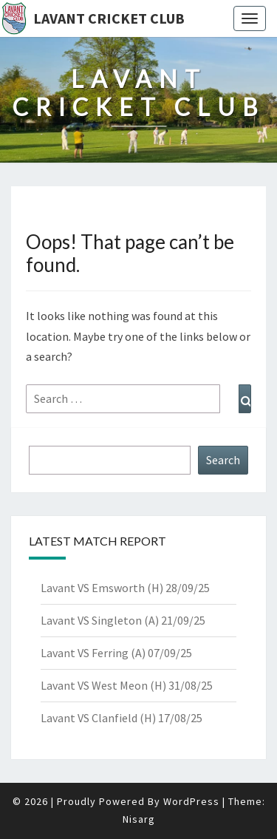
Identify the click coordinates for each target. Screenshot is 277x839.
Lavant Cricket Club (109, 18)
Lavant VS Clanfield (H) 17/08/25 (121, 717)
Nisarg (139, 819)
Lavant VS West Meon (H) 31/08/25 (127, 685)
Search (223, 459)
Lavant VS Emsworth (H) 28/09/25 (125, 587)
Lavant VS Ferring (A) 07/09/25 (116, 652)
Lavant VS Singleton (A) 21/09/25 (123, 620)
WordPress (191, 801)
